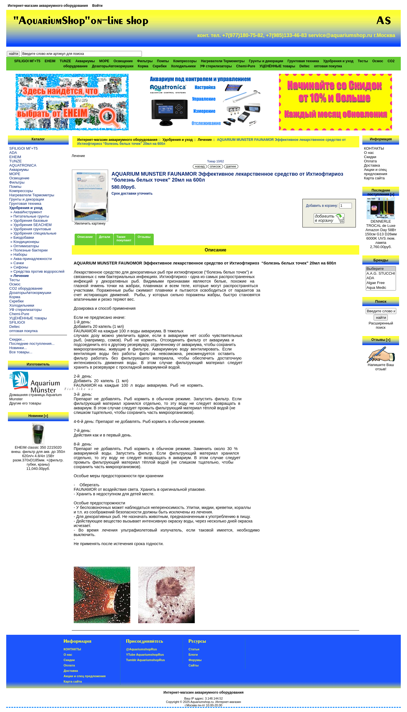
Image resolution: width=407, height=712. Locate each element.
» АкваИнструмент (25, 212)
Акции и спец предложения (375, 171)
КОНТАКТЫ (374, 148)
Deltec (305, 66)
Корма (143, 66)
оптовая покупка (328, 66)
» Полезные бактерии (28, 250)
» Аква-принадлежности (30, 259)
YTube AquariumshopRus (145, 654)
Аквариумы (85, 61)
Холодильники (183, 66)
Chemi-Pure (245, 66)
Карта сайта (374, 178)
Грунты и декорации (266, 61)
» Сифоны (18, 267)
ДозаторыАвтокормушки (112, 66)
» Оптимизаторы (24, 246)
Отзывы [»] (380, 340)
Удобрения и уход (178, 140)
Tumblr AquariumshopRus (145, 660)
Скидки (370, 157)
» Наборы (18, 254)
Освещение (123, 61)
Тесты (363, 61)
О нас (369, 152)
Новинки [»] (38, 416)
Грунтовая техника (303, 61)
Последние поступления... (32, 343)
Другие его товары (25, 403)
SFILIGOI (17, 322)
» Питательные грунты (29, 216)
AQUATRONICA (22, 165)
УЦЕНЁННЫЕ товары (277, 66)
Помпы (163, 61)
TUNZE (65, 61)
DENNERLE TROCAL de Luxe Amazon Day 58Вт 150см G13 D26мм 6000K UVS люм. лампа (381, 230)
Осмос (377, 61)
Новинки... (18, 348)
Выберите (381, 268)
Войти (97, 6)
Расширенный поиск (381, 325)
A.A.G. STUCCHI (381, 273)
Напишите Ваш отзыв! (381, 365)
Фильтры (145, 61)
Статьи (194, 649)
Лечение (205, 140)
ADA (13, 152)
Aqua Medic (381, 287)
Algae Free (381, 283)
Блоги (193, 654)
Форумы (195, 660)
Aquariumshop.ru (202, 702)
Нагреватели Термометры (222, 61)
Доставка (372, 165)
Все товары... (21, 352)
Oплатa (370, 161)
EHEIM (50, 61)
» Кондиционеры (24, 242)
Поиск (381, 301)
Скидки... (17, 339)
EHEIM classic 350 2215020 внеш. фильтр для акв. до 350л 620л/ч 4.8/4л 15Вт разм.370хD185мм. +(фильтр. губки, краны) (38, 454)
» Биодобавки (21, 237)
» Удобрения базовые (28, 220)
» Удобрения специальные (33, 233)
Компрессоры (185, 61)
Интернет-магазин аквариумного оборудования (48, 6)
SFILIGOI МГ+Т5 (27, 61)
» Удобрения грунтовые (30, 229)
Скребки (159, 66)
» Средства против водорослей (36, 271)
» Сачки (16, 263)
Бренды (380, 260)
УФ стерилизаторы (216, 66)
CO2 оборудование (26, 288)
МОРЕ (104, 61)
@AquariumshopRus (141, 649)
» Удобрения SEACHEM (30, 225)
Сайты (194, 665)
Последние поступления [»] (380, 192)
